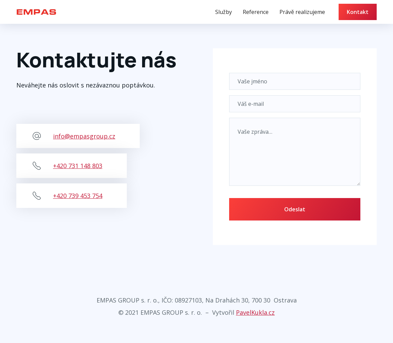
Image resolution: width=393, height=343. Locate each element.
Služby (223, 12)
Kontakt (358, 12)
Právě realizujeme (302, 12)
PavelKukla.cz (255, 312)
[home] (36, 12)
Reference (256, 12)
